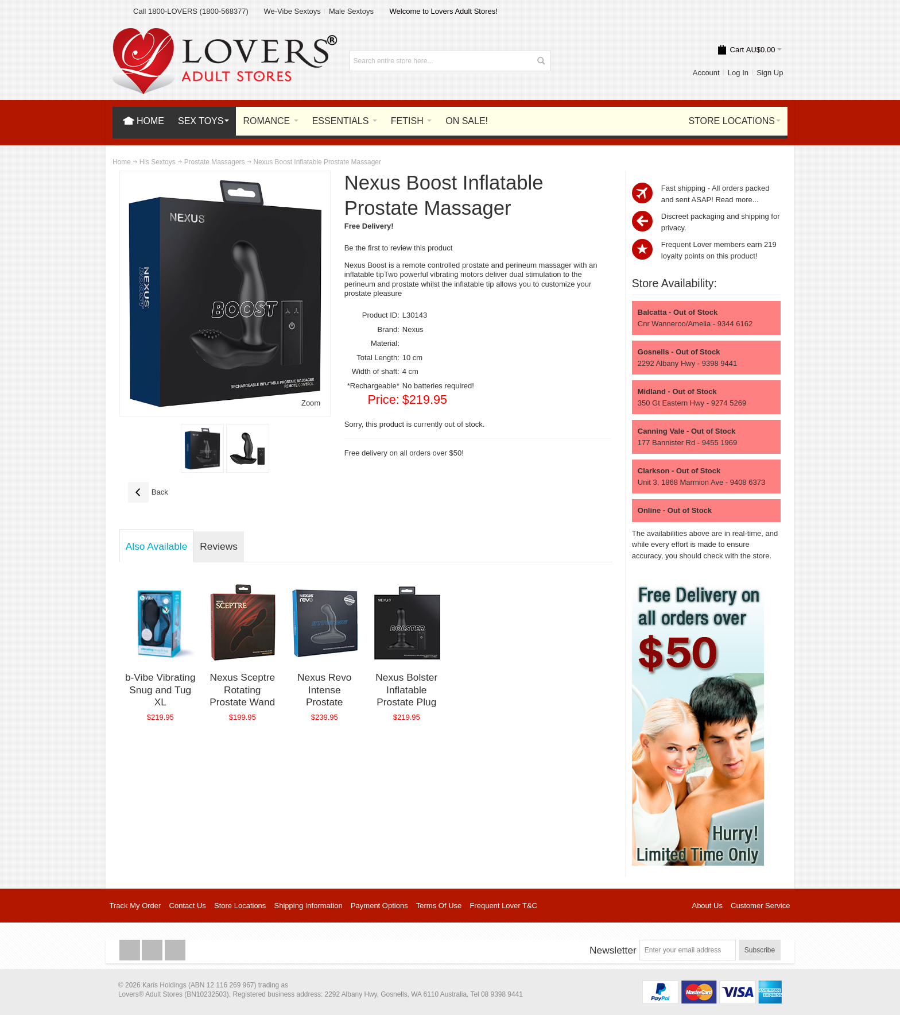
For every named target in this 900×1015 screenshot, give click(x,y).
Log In (738, 72)
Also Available (157, 546)
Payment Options (379, 905)
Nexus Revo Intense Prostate (324, 689)
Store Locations (240, 905)
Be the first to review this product (398, 248)
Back (148, 492)
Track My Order (135, 905)
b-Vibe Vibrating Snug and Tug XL (160, 689)
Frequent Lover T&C (503, 905)
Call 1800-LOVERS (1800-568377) (191, 11)
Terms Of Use (438, 905)
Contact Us (187, 905)
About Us (707, 905)
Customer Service (760, 905)
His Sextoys (157, 162)
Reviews (218, 546)
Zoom (310, 403)
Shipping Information (308, 905)
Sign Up (770, 72)
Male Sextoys (351, 11)
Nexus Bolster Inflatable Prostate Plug (406, 689)
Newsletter (613, 950)
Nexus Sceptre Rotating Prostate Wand (242, 689)
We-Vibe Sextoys (291, 11)
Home (122, 162)
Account (706, 72)
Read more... (736, 199)
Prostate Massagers (214, 162)
